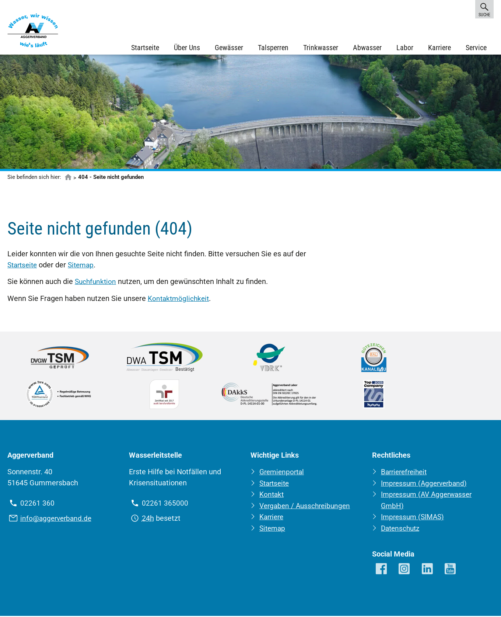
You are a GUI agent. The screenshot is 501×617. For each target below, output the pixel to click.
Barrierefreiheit (406, 473)
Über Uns (187, 48)
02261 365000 (165, 505)
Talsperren (272, 48)
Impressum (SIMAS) (414, 518)
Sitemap (84, 267)
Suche (484, 8)
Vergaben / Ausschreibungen (306, 507)
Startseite (145, 48)
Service (475, 48)
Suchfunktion (96, 284)
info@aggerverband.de (57, 520)
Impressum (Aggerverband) (426, 485)
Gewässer (228, 48)
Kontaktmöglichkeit (180, 300)
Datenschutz (401, 529)
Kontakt (272, 496)
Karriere (439, 48)
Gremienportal (283, 473)
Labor (404, 48)
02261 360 (37, 505)
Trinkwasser (320, 48)
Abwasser (367, 48)
